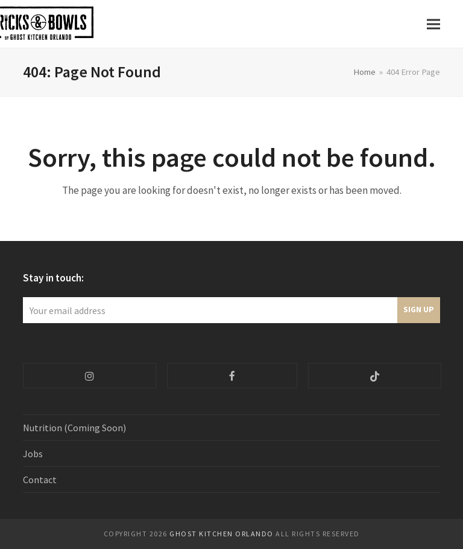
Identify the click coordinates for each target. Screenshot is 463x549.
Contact (40, 480)
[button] (433, 24)
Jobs (33, 454)
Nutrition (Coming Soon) (74, 428)
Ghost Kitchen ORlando (221, 533)
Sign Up (418, 309)
